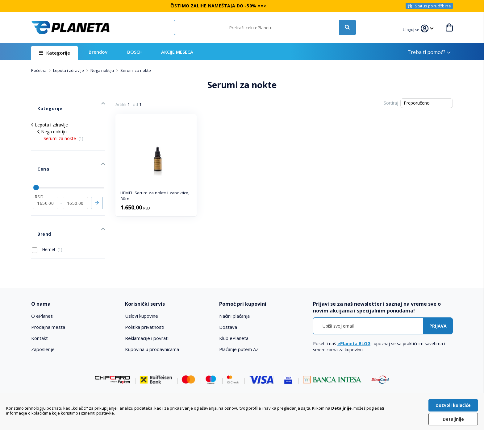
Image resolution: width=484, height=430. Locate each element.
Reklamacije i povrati (147, 307)
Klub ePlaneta (233, 307)
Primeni (97, 181)
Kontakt (39, 307)
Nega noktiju (102, 70)
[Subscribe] (438, 295)
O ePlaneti (42, 285)
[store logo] (70, 27)
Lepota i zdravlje (69, 70)
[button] (415, 29)
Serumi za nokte (63, 129)
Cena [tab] (36, 153)
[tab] (74, 273)
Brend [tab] (37, 206)
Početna (39, 70)
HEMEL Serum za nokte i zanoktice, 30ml (155, 195)
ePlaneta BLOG (353, 313)
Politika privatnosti (144, 296)
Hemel (47, 219)
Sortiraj (391, 103)
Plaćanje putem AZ (239, 319)
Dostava (228, 296)
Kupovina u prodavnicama (152, 319)
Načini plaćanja (234, 285)
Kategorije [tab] (43, 102)
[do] (75, 181)
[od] (45, 181)
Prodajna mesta (48, 296)
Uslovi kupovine (141, 285)
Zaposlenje (43, 319)
